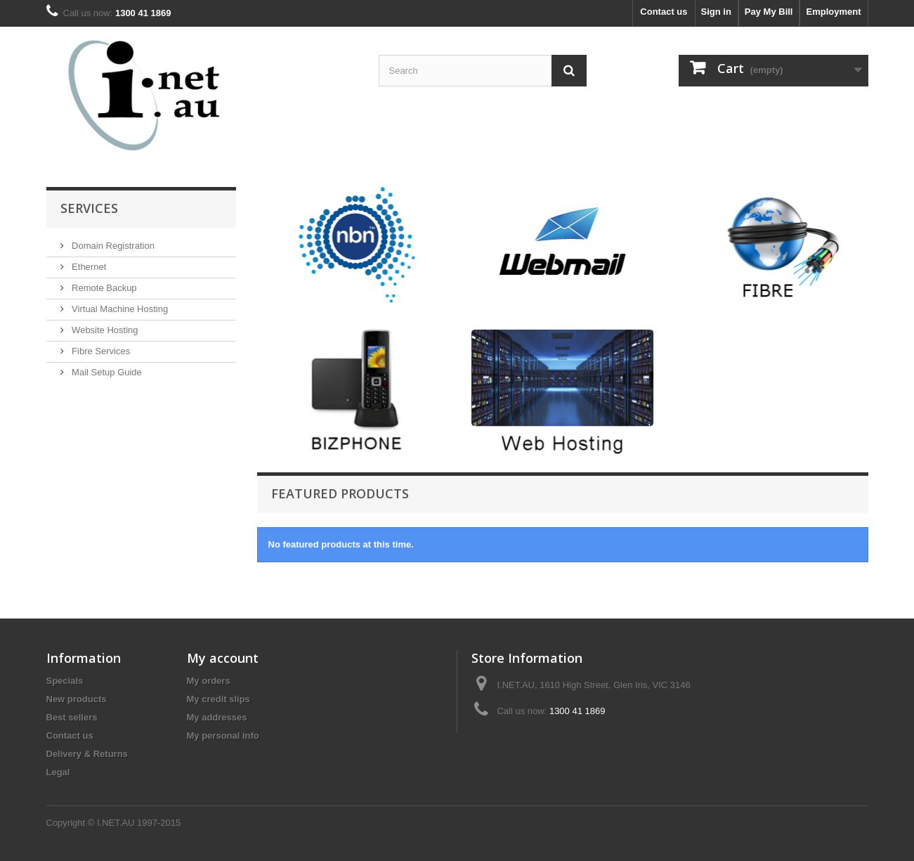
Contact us (663, 11)
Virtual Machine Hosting (119, 309)
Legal (58, 772)
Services (89, 208)
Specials (65, 680)
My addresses (217, 717)
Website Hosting (104, 330)
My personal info (223, 735)
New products (76, 699)
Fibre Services (100, 351)
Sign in (716, 11)
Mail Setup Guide (106, 372)
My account (223, 657)
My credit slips (218, 699)
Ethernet (88, 266)
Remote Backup (103, 288)
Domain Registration (112, 245)
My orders (208, 680)
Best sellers (72, 717)
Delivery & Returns (87, 754)
